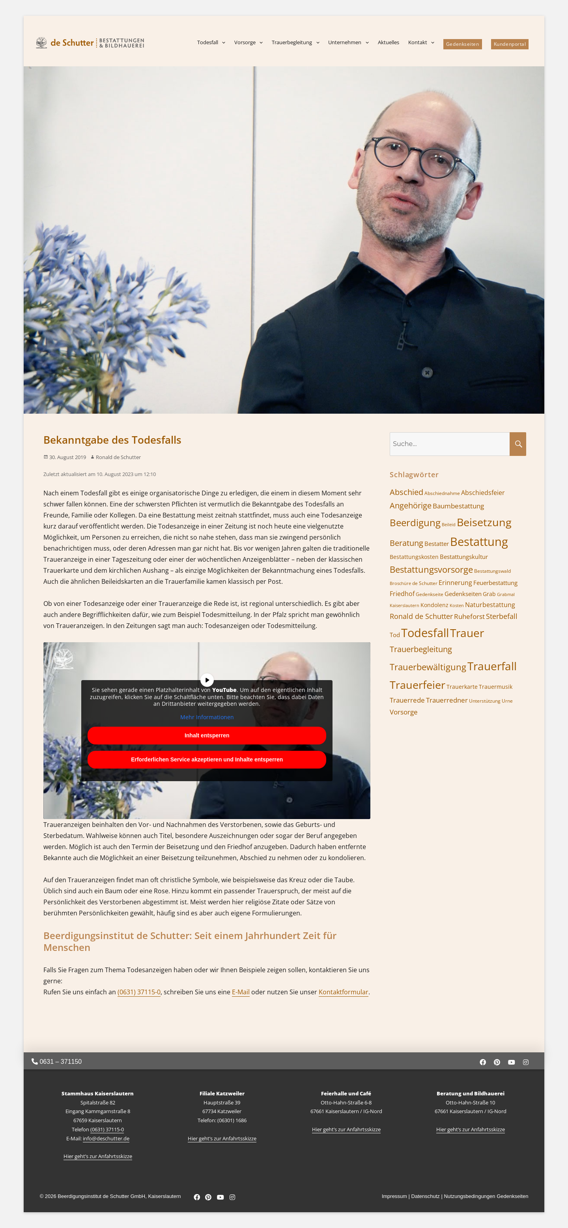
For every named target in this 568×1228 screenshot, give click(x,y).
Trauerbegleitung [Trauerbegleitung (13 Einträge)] (421, 649)
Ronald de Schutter (118, 457)
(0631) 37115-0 (139, 992)
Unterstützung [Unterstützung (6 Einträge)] (485, 700)
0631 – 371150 (57, 1061)
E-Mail (241, 992)
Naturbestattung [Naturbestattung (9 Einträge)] (490, 604)
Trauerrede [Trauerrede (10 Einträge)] (407, 700)
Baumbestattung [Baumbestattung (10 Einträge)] (458, 505)
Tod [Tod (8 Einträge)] (395, 635)
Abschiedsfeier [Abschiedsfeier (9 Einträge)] (483, 492)
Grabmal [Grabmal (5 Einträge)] (506, 594)
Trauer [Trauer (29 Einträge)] (467, 632)
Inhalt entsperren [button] (207, 735)
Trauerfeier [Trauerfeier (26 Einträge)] (417, 685)
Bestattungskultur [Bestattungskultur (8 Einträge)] (464, 557)
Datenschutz (425, 1196)
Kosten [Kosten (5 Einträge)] (457, 605)
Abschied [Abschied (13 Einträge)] (406, 492)
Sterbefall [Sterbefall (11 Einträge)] (502, 616)
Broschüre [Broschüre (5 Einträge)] (400, 583)
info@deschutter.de (106, 1138)
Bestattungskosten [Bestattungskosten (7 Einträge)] (414, 557)
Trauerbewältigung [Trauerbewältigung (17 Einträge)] (428, 667)
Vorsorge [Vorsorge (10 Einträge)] (404, 711)
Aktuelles (388, 42)
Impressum (394, 1196)
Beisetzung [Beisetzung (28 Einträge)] (484, 522)
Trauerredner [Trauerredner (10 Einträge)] (447, 700)
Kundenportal (510, 44)
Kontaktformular (343, 992)
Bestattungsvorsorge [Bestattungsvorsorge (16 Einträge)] (431, 569)
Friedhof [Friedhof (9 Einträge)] (402, 593)
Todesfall (207, 42)
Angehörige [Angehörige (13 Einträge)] (411, 505)
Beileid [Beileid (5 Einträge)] (449, 524)
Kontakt (417, 42)
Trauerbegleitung (292, 42)
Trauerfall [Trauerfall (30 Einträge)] (492, 665)
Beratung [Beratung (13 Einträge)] (406, 543)
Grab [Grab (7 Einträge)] (489, 594)
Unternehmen (344, 42)
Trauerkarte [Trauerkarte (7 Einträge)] (462, 686)
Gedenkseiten (462, 44)
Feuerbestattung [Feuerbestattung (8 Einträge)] (495, 583)
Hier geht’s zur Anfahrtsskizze (98, 1156)
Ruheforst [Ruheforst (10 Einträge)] (469, 616)
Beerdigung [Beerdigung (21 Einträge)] (415, 522)
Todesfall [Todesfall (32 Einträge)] (425, 632)
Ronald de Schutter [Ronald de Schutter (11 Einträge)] (421, 616)
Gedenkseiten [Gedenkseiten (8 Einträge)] (463, 594)
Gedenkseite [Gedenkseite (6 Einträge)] (429, 594)
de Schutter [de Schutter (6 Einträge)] (424, 583)
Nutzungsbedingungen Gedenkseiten (486, 1196)
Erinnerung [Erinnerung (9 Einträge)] (455, 582)
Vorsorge (245, 42)
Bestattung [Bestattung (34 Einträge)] (479, 541)
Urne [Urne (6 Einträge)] (507, 700)
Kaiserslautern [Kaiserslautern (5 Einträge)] (404, 605)
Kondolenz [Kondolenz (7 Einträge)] (434, 605)
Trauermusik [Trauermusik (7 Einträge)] (495, 686)
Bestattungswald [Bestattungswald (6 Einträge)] (492, 571)
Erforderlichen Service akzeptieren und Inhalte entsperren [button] (207, 759)
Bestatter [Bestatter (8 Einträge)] (436, 543)
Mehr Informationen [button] (207, 717)
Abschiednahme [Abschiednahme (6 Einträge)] (442, 493)
